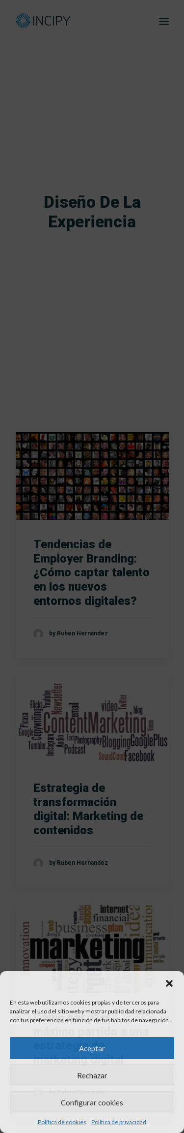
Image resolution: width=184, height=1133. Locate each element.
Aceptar (92, 1048)
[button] (169, 983)
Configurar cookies (92, 1102)
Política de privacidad (118, 1122)
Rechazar (92, 1075)
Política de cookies (62, 1122)
